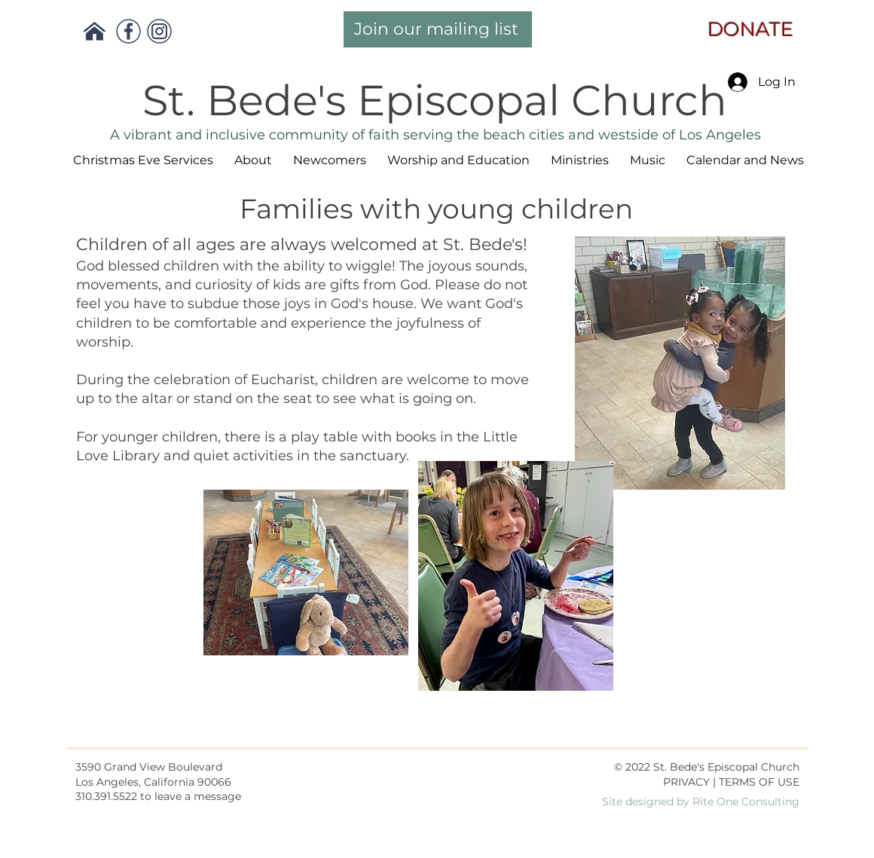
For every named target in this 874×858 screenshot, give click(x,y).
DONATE (745, 29)
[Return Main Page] (94, 31)
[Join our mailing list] (438, 29)
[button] (253, 160)
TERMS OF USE (759, 782)
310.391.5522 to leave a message (158, 796)
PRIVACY (686, 782)
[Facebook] (128, 31)
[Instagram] (159, 31)
